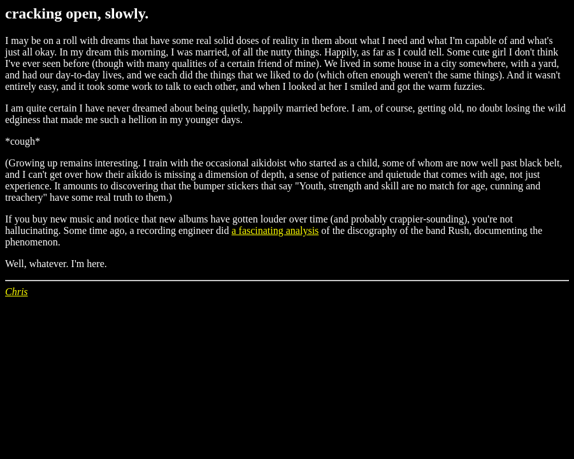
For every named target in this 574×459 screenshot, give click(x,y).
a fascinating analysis (275, 230)
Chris (16, 291)
